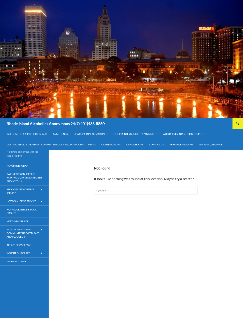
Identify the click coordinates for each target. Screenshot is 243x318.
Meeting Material (17, 221)
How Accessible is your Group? (22, 211)
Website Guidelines (18, 253)
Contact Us (156, 144)
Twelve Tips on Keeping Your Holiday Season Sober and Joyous (24, 178)
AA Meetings (60, 133)
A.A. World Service (210, 144)
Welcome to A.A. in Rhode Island (27, 133)
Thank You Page (16, 261)
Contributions (111, 144)
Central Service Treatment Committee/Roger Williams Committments (51, 144)
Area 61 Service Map (19, 245)
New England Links (181, 144)
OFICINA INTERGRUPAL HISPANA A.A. (133, 133)
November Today (17, 165)
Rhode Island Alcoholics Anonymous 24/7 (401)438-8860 (56, 123)
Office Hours (134, 144)
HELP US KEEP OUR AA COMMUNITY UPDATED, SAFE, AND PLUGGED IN (23, 233)
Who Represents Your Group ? (182, 133)
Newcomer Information (89, 133)
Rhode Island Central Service (21, 191)
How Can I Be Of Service (21, 201)
